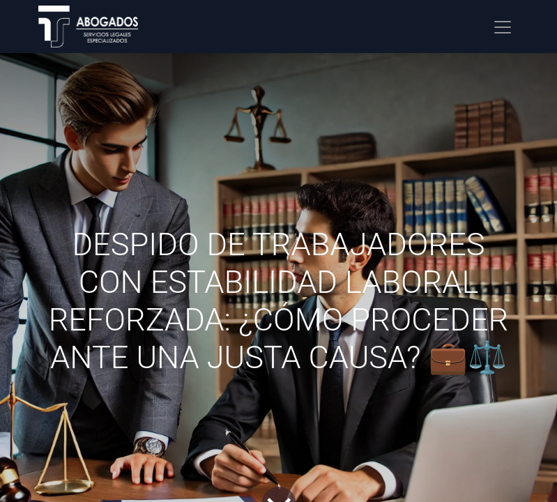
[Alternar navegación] (502, 26)
